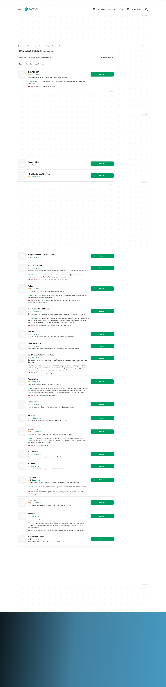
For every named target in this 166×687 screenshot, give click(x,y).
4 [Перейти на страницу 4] (39, 552)
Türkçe (27, 630)
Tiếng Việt (33, 630)
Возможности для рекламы (61, 610)
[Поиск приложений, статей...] (146, 9)
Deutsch (25, 628)
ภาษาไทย (21, 630)
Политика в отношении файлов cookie (92, 613)
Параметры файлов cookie (93, 616)
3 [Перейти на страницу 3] (33, 552)
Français (43, 628)
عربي (19, 628)
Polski (88, 628)
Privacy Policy (89, 609)
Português (94, 628)
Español (37, 628)
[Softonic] (32, 9)
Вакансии (21, 608)
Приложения (99, 9)
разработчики (134, 9)
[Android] (24, 46)
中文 (39, 630)
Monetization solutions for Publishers (60, 598)
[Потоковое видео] (44, 46)
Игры (112, 9)
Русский (101, 628)
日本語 (68, 628)
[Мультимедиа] (32, 46)
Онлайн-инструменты (26, 619)
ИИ (121, 9)
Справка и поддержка (26, 605)
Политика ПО (56, 607)
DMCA (86, 600)
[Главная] (18, 46)
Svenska (108, 628)
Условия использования (93, 606)
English (31, 628)
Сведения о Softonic (25, 597)
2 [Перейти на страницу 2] (26, 552)
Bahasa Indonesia (53, 628)
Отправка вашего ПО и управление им (59, 603)
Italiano (62, 628)
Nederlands (81, 628)
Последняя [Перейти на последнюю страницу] (107, 552)
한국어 (73, 628)
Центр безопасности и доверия (26, 601)
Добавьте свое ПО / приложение (25, 615)
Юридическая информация (94, 603)
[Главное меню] (19, 9)
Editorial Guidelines (24, 611)
